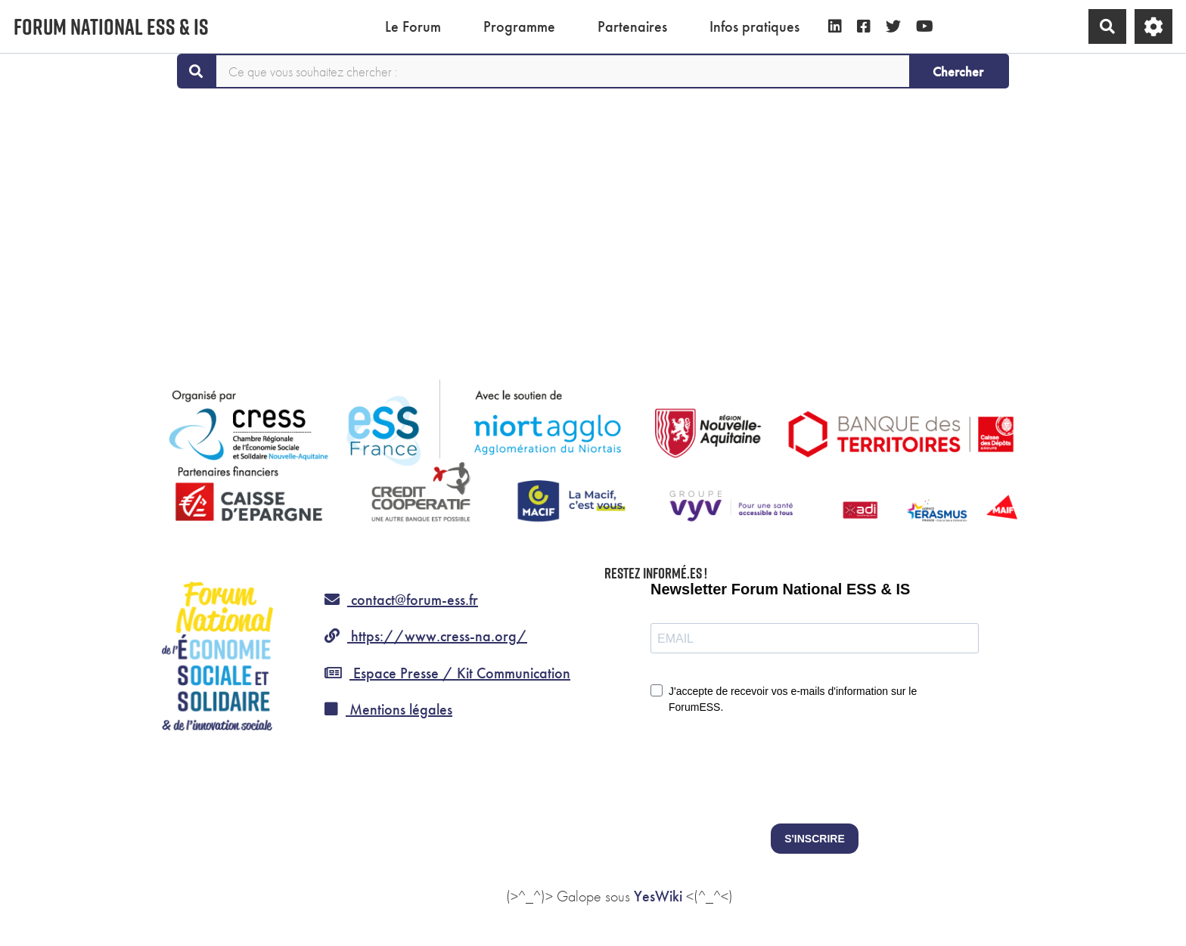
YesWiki (658, 896)
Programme (519, 26)
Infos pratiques (754, 26)
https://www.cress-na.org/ (425, 636)
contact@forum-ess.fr (401, 599)
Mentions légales (388, 709)
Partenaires (632, 26)
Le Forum (413, 26)
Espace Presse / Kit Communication (447, 673)
